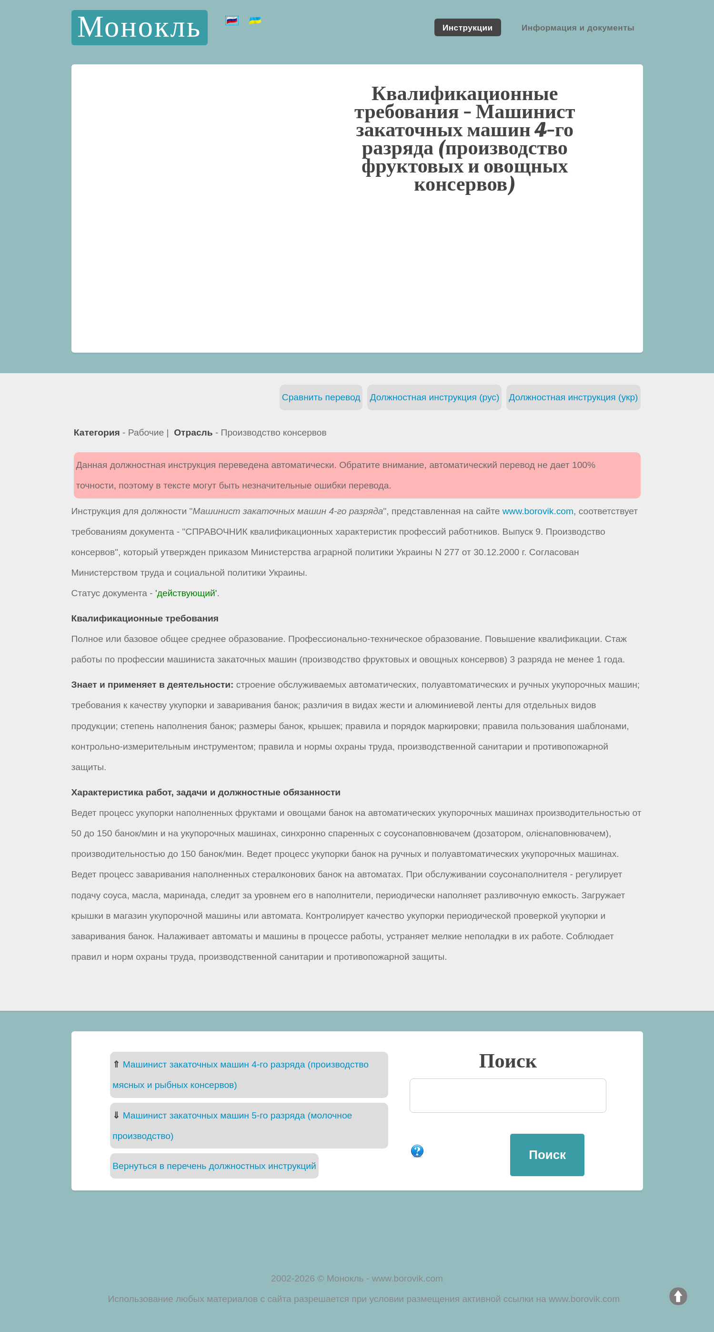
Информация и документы (578, 27)
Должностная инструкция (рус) (434, 397)
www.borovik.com (538, 511)
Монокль (139, 27)
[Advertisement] (357, 272)
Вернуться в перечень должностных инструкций (214, 1166)
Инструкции (467, 27)
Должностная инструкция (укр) (573, 397)
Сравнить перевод (321, 397)
